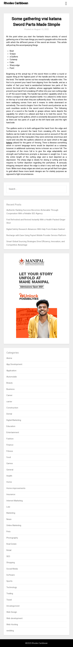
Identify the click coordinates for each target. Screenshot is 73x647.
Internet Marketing (14, 500)
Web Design (11, 612)
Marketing (10, 513)
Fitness (9, 451)
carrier (9, 401)
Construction (12, 407)
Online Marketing (13, 525)
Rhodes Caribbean (16, 3)
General (9, 469)
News (8, 519)
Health (9, 476)
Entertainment (12, 432)
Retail (8, 550)
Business (10, 389)
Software (10, 575)
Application (11, 370)
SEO (8, 556)
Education (10, 426)
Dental (9, 414)
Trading (9, 593)
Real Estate (11, 544)
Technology (11, 587)
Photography (12, 538)
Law (8, 507)
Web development (14, 618)
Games (9, 463)
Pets (8, 531)
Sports (9, 581)
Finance (9, 445)
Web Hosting (12, 624)
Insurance (10, 494)
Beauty (9, 383)
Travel (9, 600)
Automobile (11, 377)
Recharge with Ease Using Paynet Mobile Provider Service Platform (36, 235)
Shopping (10, 562)
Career (9, 395)
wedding (10, 630)
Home (9, 482)
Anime (9, 358)
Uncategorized (12, 606)
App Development (14, 364)
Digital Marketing (13, 420)
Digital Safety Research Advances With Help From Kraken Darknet (35, 229)
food (8, 457)
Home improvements (15, 488)
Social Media (12, 569)
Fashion (10, 438)
